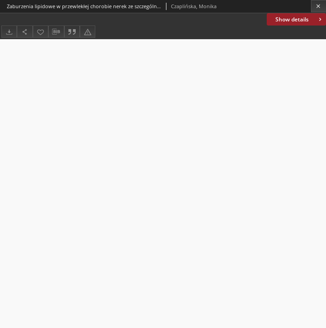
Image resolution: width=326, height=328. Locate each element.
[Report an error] (87, 32)
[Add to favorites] (40, 32)
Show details (299, 19)
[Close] (318, 6)
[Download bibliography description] (56, 32)
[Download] (9, 32)
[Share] (24, 32)
